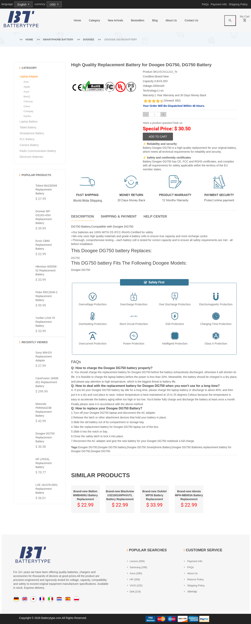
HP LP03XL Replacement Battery (43, 463)
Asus (26, 91)
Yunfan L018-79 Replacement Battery (45, 321)
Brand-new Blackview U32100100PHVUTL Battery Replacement (120, 495)
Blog (155, 20)
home (77, 20)
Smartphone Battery (58, 39)
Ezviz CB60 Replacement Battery (43, 244)
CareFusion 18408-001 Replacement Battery (47, 382)
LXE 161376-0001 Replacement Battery (46, 488)
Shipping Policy (238, 4)
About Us (171, 20)
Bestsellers (137, 20)
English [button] (22, 4)
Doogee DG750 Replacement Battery (45, 437)
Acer (26, 81)
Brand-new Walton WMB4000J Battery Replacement (85, 495)
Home (29, 39)
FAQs (205, 4)
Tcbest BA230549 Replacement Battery (46, 189)
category (94, 20)
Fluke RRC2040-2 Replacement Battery (46, 296)
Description (82, 216)
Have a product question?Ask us (162, 122)
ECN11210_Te (168, 71)
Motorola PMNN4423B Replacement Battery (43, 409)
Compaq (28, 111)
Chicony (28, 101)
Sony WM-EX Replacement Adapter (43, 356)
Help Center (155, 216)
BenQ (27, 96)
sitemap (190, 591)
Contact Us (191, 20)
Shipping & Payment (119, 216)
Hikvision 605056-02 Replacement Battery (46, 270)
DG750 (75, 257)
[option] (85, 499)
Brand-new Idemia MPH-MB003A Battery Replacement (189, 495)
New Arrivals (115, 20)
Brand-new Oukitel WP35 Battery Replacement (154, 495)
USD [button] (53, 4)
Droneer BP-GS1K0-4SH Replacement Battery (43, 217)
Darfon (27, 116)
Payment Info (219, 4)
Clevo (27, 106)
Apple (27, 86)
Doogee (88, 39)
